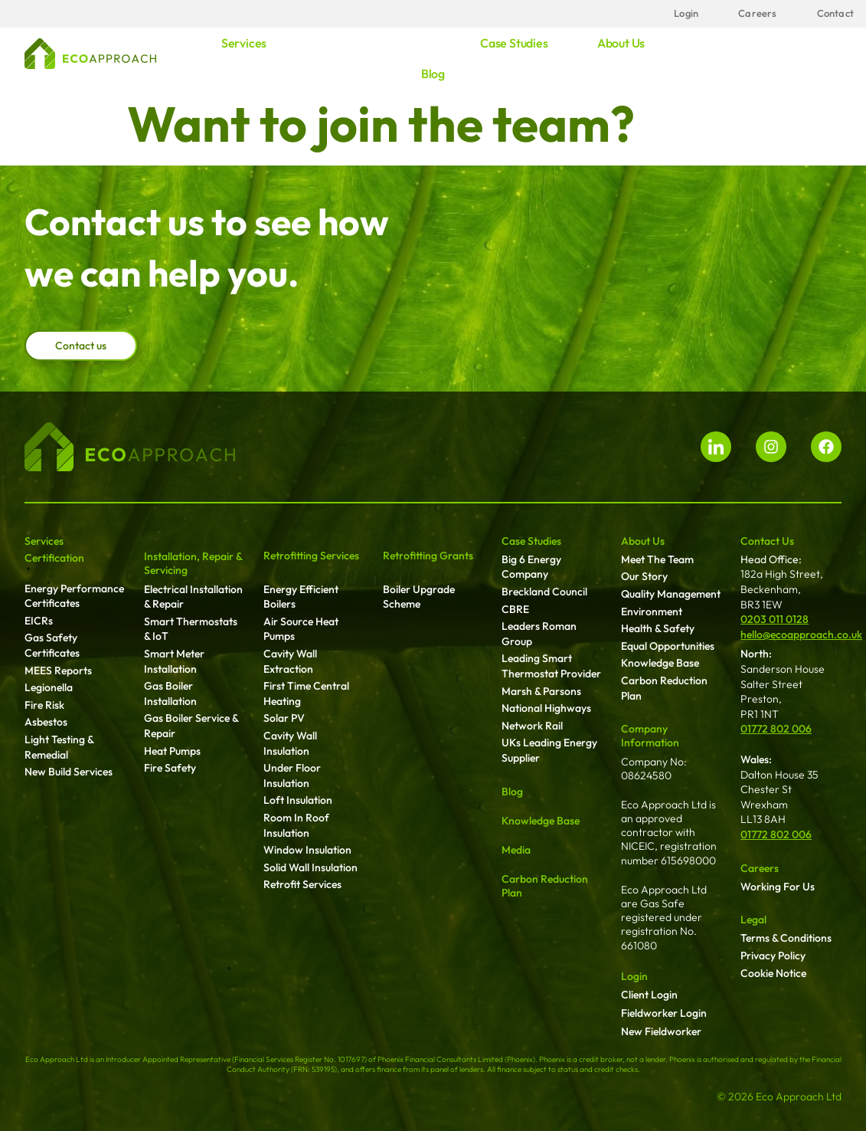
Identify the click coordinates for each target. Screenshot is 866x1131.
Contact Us (767, 541)
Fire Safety (170, 768)
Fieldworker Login (664, 1013)
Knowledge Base (541, 821)
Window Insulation (307, 850)
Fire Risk (44, 705)
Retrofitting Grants (428, 555)
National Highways (546, 708)
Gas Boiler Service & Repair (191, 725)
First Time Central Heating (306, 693)
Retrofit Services (302, 884)
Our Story (644, 576)
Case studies (514, 43)
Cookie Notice (773, 973)
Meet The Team (657, 559)
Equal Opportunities (667, 646)
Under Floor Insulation (292, 775)
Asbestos (46, 722)
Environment (651, 611)
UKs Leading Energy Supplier (549, 750)
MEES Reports (58, 670)
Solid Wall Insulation (310, 867)
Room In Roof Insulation (296, 825)
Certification (54, 558)
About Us (643, 541)
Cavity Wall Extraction (290, 661)
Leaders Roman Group (539, 633)
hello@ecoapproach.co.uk (801, 634)
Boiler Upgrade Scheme (419, 596)
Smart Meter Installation (174, 661)
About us (621, 43)
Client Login (649, 995)
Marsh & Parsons (541, 691)
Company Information (650, 735)
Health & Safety (657, 628)
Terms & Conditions (786, 938)
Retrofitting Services (311, 555)
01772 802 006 (776, 729)
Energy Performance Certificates (74, 596)
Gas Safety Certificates (52, 645)
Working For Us (777, 886)
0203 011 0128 (774, 619)
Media (516, 850)
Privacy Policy (773, 955)
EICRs (39, 621)
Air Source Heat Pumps (300, 629)
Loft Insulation (297, 800)
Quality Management (671, 594)
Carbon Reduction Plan (664, 688)
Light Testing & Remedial (59, 747)
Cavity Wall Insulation (290, 743)
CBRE (515, 609)
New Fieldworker (661, 1031)
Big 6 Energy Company (531, 567)
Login (634, 976)
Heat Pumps (172, 751)
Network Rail (532, 726)
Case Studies (531, 541)
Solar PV (284, 718)
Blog (433, 73)
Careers (759, 868)
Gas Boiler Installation (170, 693)
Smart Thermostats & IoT (190, 629)
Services (243, 43)
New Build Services (69, 772)
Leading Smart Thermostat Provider (551, 665)
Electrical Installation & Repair (193, 596)
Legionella (49, 687)
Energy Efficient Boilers (300, 596)
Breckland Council (544, 591)
